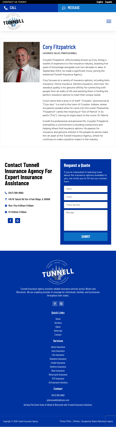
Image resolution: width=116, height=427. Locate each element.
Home (58, 319)
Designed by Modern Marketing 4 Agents (97, 421)
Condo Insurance (58, 363)
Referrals (58, 331)
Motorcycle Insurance (58, 375)
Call (13, 8)
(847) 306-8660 (15, 193)
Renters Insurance (58, 367)
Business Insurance (58, 359)
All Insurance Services (58, 382)
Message (74, 8)
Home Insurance (58, 347)
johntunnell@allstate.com (58, 400)
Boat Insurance (58, 371)
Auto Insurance (58, 351)
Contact (58, 335)
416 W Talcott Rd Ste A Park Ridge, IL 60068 (29, 199)
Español (108, 2)
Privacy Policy (65, 421)
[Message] (64, 8)
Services (58, 323)
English (100, 2)
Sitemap (76, 421)
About (58, 327)
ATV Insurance (58, 378)
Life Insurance (58, 355)
